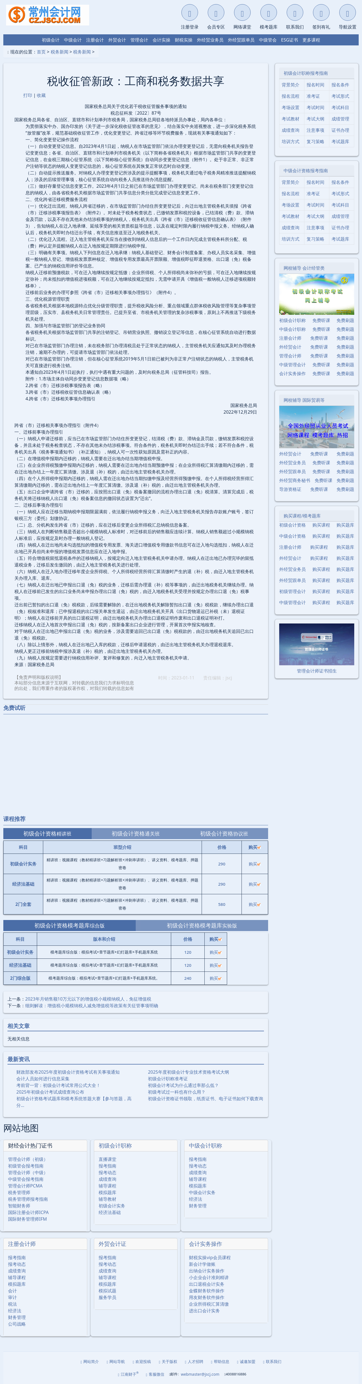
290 (221, 864)
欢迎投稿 (142, 1361)
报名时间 (315, 85)
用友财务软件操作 (206, 1297)
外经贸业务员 (210, 40)
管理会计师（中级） (28, 1172)
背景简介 (290, 85)
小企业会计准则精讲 (209, 1277)
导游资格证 (290, 489)
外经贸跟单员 (241, 40)
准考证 (313, 96)
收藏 (41, 95)
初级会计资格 (292, 525)
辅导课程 (107, 1186)
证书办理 (340, 130)
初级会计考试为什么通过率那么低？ (183, 1085)
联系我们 (272, 1361)
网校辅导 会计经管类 (304, 268)
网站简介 (90, 1361)
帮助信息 (220, 1361)
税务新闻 (59, 52)
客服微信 (155, 1374)
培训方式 (290, 141)
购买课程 (321, 525)
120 (187, 952)
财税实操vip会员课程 (209, 1257)
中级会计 (73, 40)
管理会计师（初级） (28, 1159)
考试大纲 (315, 119)
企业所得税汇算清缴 (209, 1304)
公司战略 (17, 1324)
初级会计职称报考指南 (306, 73)
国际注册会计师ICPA (28, 1212)
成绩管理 (340, 119)
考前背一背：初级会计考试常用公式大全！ (58, 1085)
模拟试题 (107, 1291)
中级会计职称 (205, 1145)
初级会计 (51, 40)
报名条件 (340, 85)
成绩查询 (107, 1179)
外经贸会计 (290, 347)
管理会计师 (290, 356)
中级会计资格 (292, 536)
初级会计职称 (115, 1145)
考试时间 (315, 107)
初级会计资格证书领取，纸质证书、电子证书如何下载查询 (205, 1099)
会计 (12, 1291)
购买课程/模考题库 (302, 516)
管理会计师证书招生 (317, 671)
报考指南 (107, 1166)
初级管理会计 (292, 591)
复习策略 (315, 141)
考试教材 (290, 119)
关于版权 (168, 1361)
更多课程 (311, 40)
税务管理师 (19, 1192)
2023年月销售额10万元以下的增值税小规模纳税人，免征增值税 (88, 999)
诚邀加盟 (246, 1361)
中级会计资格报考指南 (306, 170)
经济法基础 (110, 1212)
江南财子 (128, 1374)
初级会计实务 (112, 1206)
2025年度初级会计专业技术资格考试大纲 (188, 1072)
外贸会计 (117, 40)
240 (187, 978)
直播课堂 (107, 1159)
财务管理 (198, 1206)
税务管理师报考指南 (28, 1199)
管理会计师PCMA (25, 1186)
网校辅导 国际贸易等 (304, 400)
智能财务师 (19, 1206)
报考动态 (107, 1172)
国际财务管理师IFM (27, 1219)
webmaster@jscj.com (200, 1374)
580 (221, 904)
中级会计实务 (202, 1192)
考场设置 (290, 107)
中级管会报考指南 (25, 1179)
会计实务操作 (205, 1244)
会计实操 (161, 40)
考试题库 (340, 141)
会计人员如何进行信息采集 (43, 1079)
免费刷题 (345, 320)
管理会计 (139, 40)
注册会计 (95, 40)
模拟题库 (107, 1192)
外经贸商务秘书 (294, 480)
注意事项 (315, 130)
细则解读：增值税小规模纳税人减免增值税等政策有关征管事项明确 (91, 1005)
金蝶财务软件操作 (206, 1291)
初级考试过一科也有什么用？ (177, 1092)
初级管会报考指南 (25, 1166)
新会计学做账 (202, 1264)
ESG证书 (289, 40)
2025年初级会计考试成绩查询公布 (50, 1092)
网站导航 (116, 1361)
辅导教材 (107, 1199)
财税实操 (183, 40)
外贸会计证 (112, 1244)
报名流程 (290, 96)
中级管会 (268, 40)
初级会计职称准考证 (168, 1079)
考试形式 (340, 96)
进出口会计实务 (204, 1311)
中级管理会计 (292, 365)
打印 (27, 95)
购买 (255, 864)
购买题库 (345, 525)
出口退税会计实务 (206, 1284)
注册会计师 (22, 1244)
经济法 (195, 1199)
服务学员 (107, 1297)
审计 (12, 1297)
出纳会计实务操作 (206, 1271)
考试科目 (340, 107)
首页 (41, 52)
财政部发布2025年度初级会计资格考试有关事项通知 (68, 1072)
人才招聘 (194, 1361)
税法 (12, 1304)
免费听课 (321, 320)
